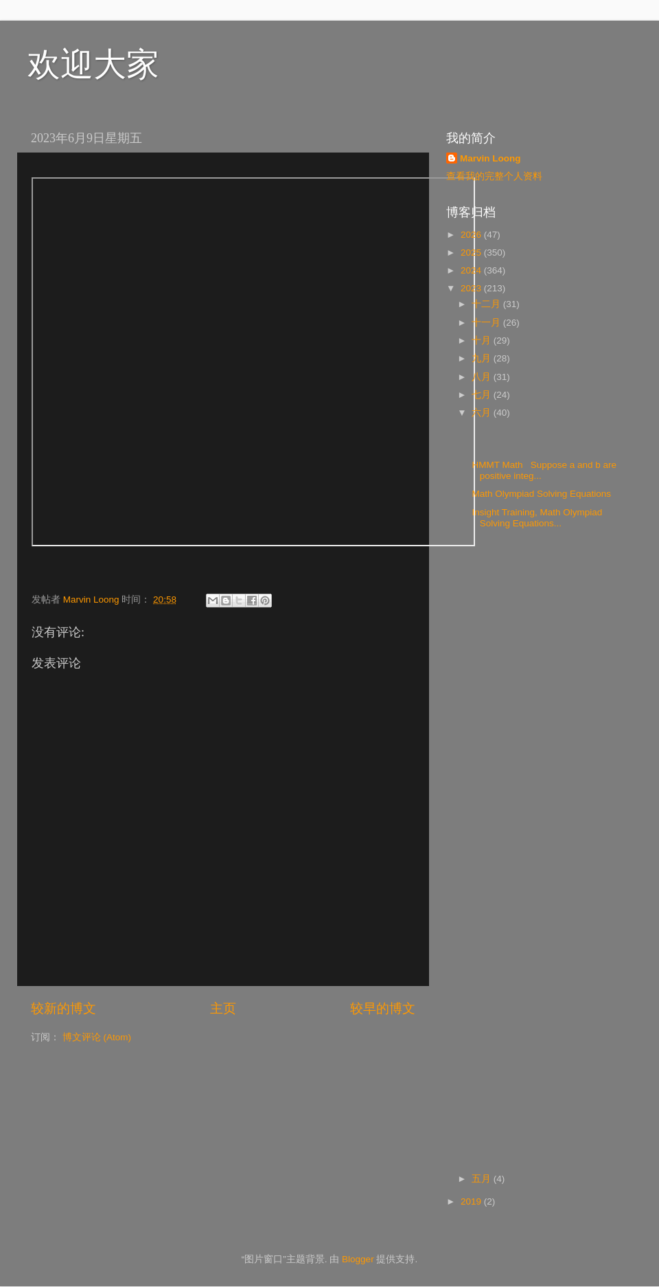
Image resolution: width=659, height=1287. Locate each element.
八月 (483, 377)
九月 (483, 358)
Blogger (358, 1259)
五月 (483, 1179)
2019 (472, 1201)
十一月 (487, 322)
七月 (483, 395)
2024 (472, 270)
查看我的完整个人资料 (494, 176)
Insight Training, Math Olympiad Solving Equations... (536, 517)
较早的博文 (382, 1008)
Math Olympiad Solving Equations (543, 494)
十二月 (487, 304)
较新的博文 (63, 1008)
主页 (223, 1008)
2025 (472, 252)
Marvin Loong (490, 158)
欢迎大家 (93, 64)
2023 (472, 288)
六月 (483, 412)
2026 (472, 235)
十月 (483, 340)
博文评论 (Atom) (96, 1037)
